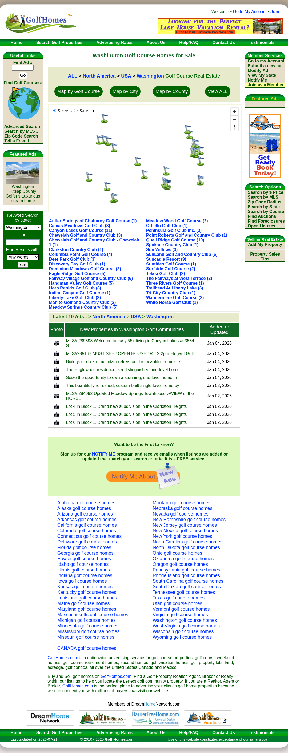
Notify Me (257, 80)
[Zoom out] (234, 119)
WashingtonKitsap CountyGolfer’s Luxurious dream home (23, 191)
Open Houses (261, 226)
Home (14, 732)
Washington (150, 76)
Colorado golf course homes (86, 530)
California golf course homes (87, 525)
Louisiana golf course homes (87, 598)
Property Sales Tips (265, 256)
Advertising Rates (114, 732)
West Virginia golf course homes (186, 626)
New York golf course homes (182, 536)
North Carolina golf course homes (188, 542)
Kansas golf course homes (85, 586)
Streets (65, 111)
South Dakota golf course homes (187, 586)
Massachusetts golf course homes (92, 614)
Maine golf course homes (83, 603)
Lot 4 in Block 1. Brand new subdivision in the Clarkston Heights (126, 406)
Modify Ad (258, 70)
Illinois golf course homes (83, 570)
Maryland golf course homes (86, 609)
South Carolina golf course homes (188, 581)
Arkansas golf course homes (87, 519)
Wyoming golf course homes (182, 637)
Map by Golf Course (78, 91)
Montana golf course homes (182, 502)
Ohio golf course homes (177, 553)
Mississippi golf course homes (88, 631)
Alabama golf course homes (86, 502)
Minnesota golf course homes (88, 626)
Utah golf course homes (177, 603)
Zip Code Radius (264, 202)
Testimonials (262, 732)
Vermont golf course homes (181, 609)
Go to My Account (250, 11)
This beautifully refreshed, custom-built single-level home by (122, 385)
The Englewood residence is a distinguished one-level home (123, 369)
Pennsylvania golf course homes (186, 570)
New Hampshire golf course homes (189, 519)
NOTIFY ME (103, 454)
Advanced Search (22, 126)
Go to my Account (266, 61)
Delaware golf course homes (87, 542)
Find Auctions (262, 216)
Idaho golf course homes (83, 564)
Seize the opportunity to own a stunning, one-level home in (121, 377)
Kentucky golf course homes (86, 592)
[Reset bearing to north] (234, 127)
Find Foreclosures (266, 221)
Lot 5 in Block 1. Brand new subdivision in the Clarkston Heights (126, 414)
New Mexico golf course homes (185, 530)
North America (99, 76)
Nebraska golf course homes (183, 508)
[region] (145, 158)
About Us (155, 732)
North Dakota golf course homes (186, 547)
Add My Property (265, 244)
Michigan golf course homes (86, 620)
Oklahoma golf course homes (183, 558)
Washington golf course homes (185, 620)
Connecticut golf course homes (89, 536)
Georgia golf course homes (85, 553)
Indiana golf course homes (84, 575)
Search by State (264, 206)
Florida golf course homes (84, 547)
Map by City (125, 91)
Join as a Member (265, 85)
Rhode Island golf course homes (186, 575)
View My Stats (262, 75)
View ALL (218, 91)
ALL (72, 76)
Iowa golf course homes (82, 581)
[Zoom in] (234, 111)
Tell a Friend (16, 141)
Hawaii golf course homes (84, 558)
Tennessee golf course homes (184, 592)
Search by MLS (263, 197)
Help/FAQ (188, 732)
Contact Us (223, 732)
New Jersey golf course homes (185, 525)
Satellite (87, 111)
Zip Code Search (21, 136)
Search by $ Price (265, 192)
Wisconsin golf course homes (183, 631)
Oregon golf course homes (180, 564)
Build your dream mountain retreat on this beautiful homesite (123, 361)
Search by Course (266, 211)
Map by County (171, 91)
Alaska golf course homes (84, 508)
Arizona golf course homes (85, 514)
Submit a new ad (264, 65)
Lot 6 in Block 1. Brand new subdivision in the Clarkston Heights (126, 422)
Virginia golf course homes (180, 614)
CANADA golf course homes (86, 648)
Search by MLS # (21, 131)
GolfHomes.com (63, 657)
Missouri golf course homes (85, 637)
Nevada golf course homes (181, 514)
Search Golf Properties (59, 732)
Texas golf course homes (179, 598)
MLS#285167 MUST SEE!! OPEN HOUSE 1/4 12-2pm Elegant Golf (130, 353)
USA (126, 76)
